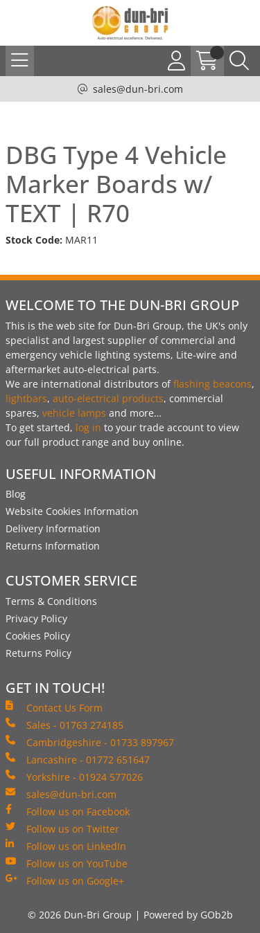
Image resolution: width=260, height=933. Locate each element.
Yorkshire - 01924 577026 (74, 776)
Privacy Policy (36, 618)
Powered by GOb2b (188, 914)
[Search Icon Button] (239, 61)
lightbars (26, 398)
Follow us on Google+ (65, 880)
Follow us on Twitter (62, 828)
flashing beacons (212, 383)
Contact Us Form (54, 707)
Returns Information (53, 545)
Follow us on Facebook (68, 811)
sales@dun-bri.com (138, 89)
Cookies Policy (38, 635)
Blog (16, 493)
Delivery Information (53, 528)
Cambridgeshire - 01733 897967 (90, 742)
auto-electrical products (108, 398)
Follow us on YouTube (67, 863)
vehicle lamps (74, 412)
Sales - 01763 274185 (64, 725)
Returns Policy (38, 653)
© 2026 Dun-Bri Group (80, 914)
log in (88, 427)
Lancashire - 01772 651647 (78, 759)
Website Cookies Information (72, 511)
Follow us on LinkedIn (66, 846)
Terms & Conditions (51, 601)
